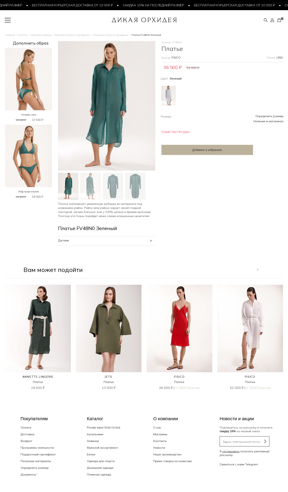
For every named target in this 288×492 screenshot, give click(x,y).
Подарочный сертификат (38, 454)
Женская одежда (41, 34)
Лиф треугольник (28, 191)
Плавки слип (28, 114)
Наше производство (167, 454)
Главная (10, 34)
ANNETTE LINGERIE (38, 377)
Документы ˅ (29, 474)
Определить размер (269, 116)
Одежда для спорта (101, 461)
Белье (91, 454)
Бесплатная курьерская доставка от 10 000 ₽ (73, 5)
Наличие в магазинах (268, 121)
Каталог (23, 34)
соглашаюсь (231, 451)
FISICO (176, 57)
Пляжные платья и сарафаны (110, 34)
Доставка (27, 434)
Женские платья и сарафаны (72, 34)
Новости (159, 447)
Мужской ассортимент (102, 447)
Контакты (160, 441)
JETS (108, 377)
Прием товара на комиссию (172, 461)
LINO (280, 57)
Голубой (168, 95)
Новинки (93, 441)
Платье (38, 382)
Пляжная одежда (99, 474)
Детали (63, 240)
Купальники (95, 434)
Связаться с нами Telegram (239, 464)
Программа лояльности (37, 447)
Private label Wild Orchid (103, 427)
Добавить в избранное (194, 150)
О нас (157, 427)
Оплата (26, 427)
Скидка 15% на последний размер (154, 5)
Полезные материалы (36, 461)
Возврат (26, 441)
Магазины (160, 434)
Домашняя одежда (100, 468)
